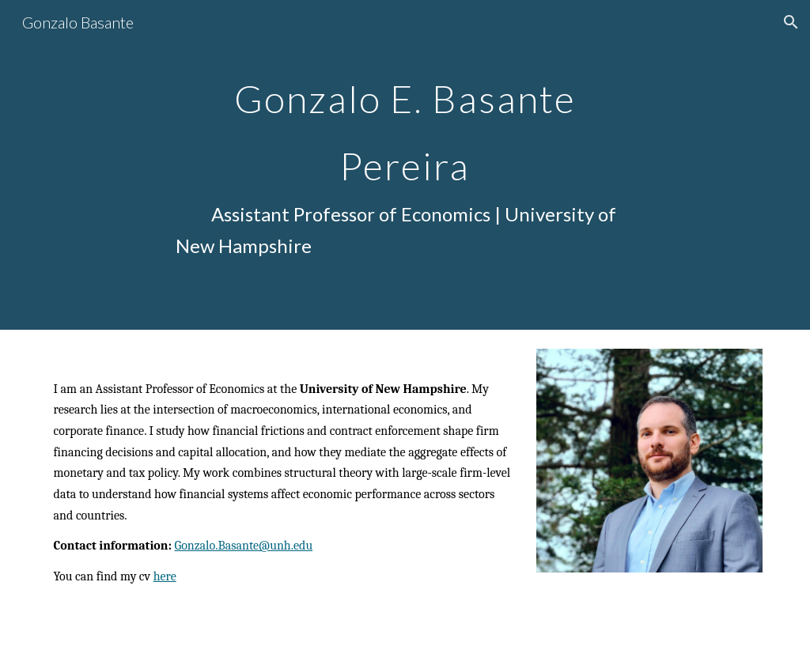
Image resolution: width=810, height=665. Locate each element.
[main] (404, 164)
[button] (791, 22)
